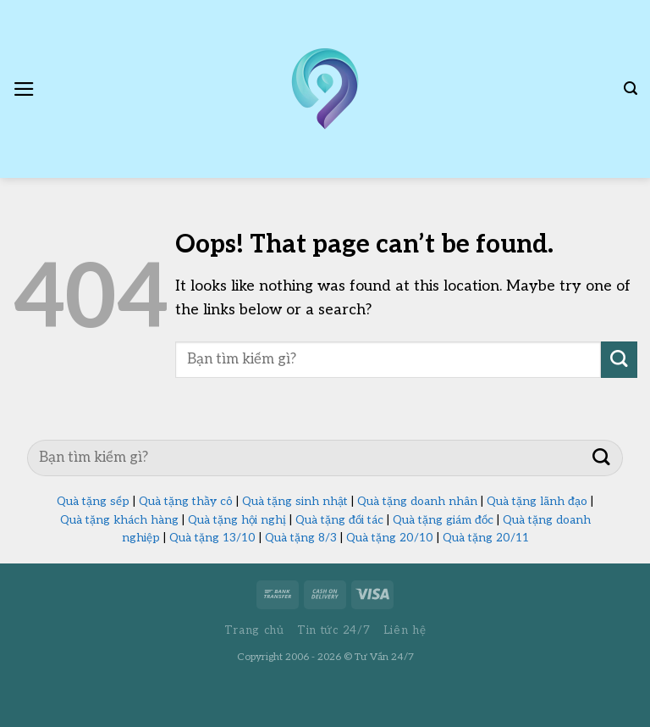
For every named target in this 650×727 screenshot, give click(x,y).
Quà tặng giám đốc (443, 520)
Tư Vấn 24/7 (384, 657)
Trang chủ (254, 630)
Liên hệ (405, 630)
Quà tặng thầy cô (186, 501)
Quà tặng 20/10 (389, 538)
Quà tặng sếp (93, 501)
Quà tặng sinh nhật (295, 501)
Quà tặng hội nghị (237, 520)
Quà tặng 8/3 (301, 538)
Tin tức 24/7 (333, 630)
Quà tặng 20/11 (486, 538)
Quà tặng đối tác (339, 520)
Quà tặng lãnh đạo (537, 501)
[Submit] (619, 359)
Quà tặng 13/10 (212, 538)
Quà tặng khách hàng (119, 520)
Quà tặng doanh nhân (417, 501)
